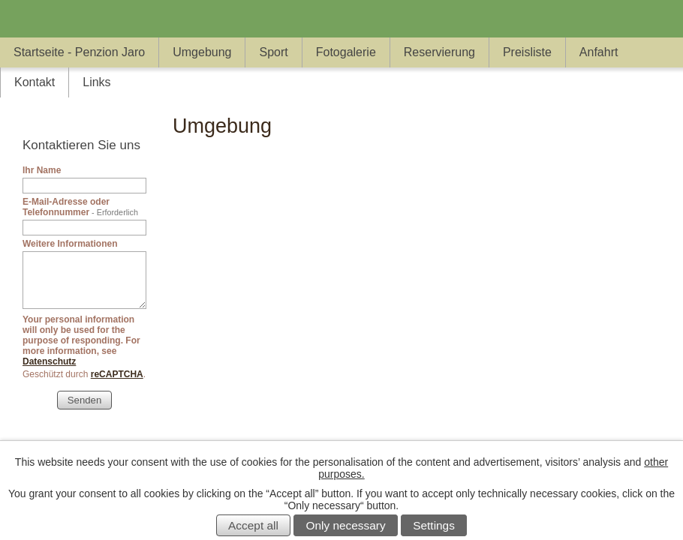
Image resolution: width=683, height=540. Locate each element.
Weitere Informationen (70, 243)
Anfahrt (598, 52)
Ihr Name (42, 170)
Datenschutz (49, 361)
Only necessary (346, 525)
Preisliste (527, 52)
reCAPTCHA (117, 374)
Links (96, 82)
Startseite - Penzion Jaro (79, 52)
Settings (434, 525)
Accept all (253, 525)
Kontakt (34, 82)
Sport (273, 52)
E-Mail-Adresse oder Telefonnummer (80, 207)
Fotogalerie (346, 52)
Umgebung (202, 52)
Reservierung (439, 52)
